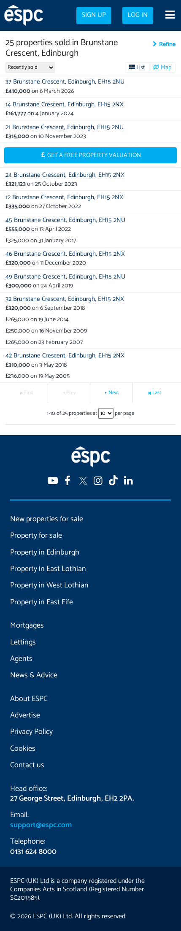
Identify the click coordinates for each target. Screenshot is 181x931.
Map (166, 67)
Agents (21, 658)
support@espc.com (41, 825)
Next (113, 392)
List (140, 67)
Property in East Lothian (48, 569)
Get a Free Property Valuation (94, 155)
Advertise (25, 715)
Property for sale (36, 535)
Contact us (27, 765)
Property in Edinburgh (44, 552)
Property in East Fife (41, 602)
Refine (167, 44)
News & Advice (33, 675)
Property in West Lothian (49, 585)
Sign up (94, 15)
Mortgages (27, 625)
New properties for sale (46, 519)
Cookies (22, 748)
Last (156, 392)
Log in (137, 15)
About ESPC (29, 699)
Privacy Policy (31, 731)
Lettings (23, 642)
